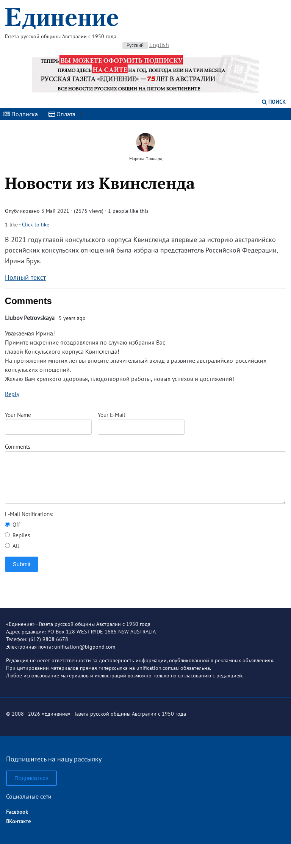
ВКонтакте (18, 821)
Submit (22, 564)
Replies (17, 535)
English (159, 44)
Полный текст (25, 277)
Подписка (20, 114)
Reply (12, 394)
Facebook (17, 811)
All (12, 545)
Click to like (35, 224)
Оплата (61, 114)
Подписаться (31, 778)
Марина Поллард (145, 158)
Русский (135, 45)
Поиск (274, 101)
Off (12, 524)
